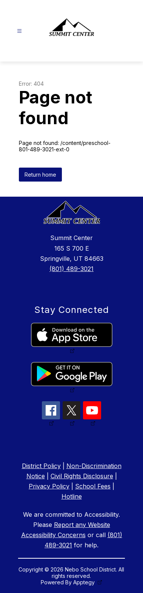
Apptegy (84, 582)
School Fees (93, 486)
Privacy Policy (49, 486)
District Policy (41, 466)
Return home (40, 174)
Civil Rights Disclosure (82, 476)
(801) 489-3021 (71, 269)
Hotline (72, 496)
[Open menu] (19, 31)
